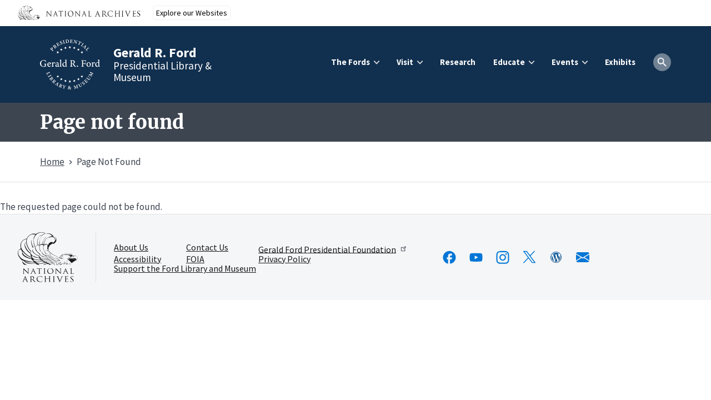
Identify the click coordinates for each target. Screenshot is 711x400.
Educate (509, 62)
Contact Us (207, 248)
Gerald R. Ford (155, 52)
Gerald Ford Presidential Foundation (333, 248)
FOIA (195, 259)
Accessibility (137, 259)
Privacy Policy (284, 259)
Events (565, 62)
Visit (405, 62)
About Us (131, 248)
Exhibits (620, 62)
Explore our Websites (191, 13)
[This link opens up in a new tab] (48, 257)
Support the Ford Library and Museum (185, 269)
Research (457, 62)
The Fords (350, 62)
